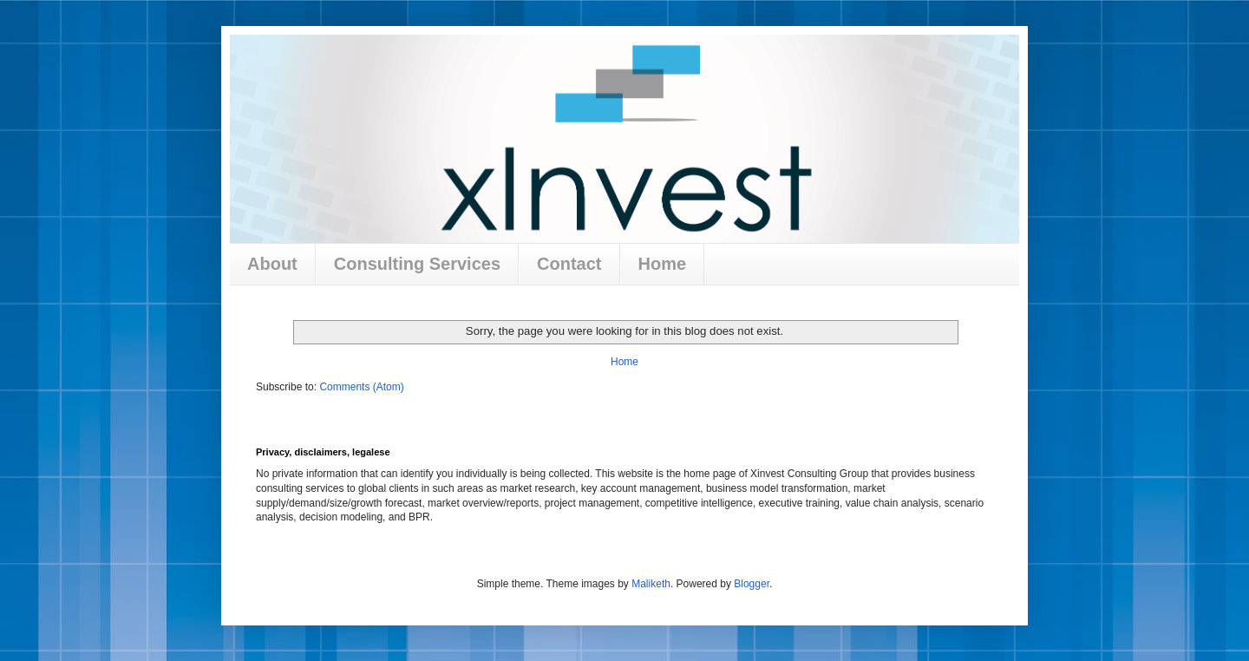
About (272, 263)
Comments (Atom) (361, 387)
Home (662, 263)
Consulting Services (417, 263)
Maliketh (650, 584)
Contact (569, 263)
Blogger (751, 584)
